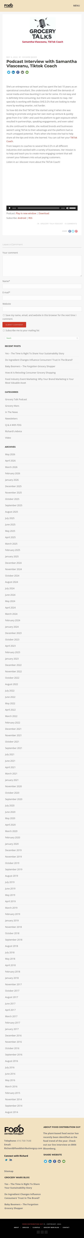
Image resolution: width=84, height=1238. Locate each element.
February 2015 (12, 1092)
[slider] (38, 208)
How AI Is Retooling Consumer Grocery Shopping (30, 372)
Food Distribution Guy (32, 1224)
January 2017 (12, 1029)
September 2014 (13, 1105)
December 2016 (13, 1035)
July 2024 (9, 588)
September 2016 (13, 1054)
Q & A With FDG (13, 424)
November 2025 (13, 492)
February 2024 (12, 620)
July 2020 (9, 805)
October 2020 (12, 792)
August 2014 (11, 1112)
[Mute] (67, 208)
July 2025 (9, 518)
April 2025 (10, 537)
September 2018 (13, 939)
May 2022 (10, 703)
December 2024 (13, 562)
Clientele (36, 1227)
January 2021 (12, 780)
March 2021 (11, 773)
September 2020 (13, 799)
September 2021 (13, 748)
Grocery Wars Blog (51, 1227)
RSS (30, 218)
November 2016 (13, 1041)
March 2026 (11, 467)
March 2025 (11, 543)
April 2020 (10, 824)
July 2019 (9, 882)
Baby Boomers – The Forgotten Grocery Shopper (30, 366)
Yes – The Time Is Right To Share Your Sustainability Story (34, 353)
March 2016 (11, 1086)
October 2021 (12, 741)
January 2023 (12, 658)
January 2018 (12, 977)
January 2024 (12, 626)
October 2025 (12, 499)
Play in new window (26, 213)
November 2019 (13, 856)
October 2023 (12, 639)
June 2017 (10, 1003)
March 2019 (11, 907)
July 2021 (9, 754)
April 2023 (10, 645)
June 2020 (10, 811)
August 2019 (11, 875)
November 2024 (13, 569)
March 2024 (11, 613)
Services (26, 1227)
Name (6, 281)
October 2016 (12, 1048)
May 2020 (10, 818)
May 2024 (10, 601)
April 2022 (10, 709)
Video (8, 437)
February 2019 (12, 914)
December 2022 (13, 665)
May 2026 (10, 454)
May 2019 (10, 894)
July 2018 (9, 952)
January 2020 (12, 843)
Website (6, 303)
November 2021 (13, 735)
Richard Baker (30, 57)
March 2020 (11, 831)
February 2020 (12, 837)
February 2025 (12, 550)
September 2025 (13, 505)
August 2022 (11, 684)
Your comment (10, 252)
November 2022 (13, 671)
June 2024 (10, 594)
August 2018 (11, 945)
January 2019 (12, 920)
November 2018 (13, 926)
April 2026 (10, 460)
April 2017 (10, 1009)
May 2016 (10, 1080)
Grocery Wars (12, 405)
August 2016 (11, 1060)
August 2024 (11, 581)
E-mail (6, 292)
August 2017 (11, 997)
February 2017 (12, 1022)
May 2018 (10, 958)
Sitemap (8, 1171)
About (16, 1227)
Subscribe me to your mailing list (21, 330)
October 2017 (12, 990)
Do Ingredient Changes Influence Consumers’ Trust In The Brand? (39, 359)
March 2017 (11, 1016)
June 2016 (10, 1073)
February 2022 (12, 722)
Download (44, 213)
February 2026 (12, 473)
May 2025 (10, 530)
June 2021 (10, 760)
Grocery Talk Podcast (52, 224)
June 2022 (10, 696)
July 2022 (9, 690)
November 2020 (13, 786)
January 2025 (12, 556)
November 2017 (13, 984)
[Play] (9, 208)
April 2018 (10, 965)
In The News (11, 412)
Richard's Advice (13, 431)
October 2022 (12, 677)
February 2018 (12, 971)
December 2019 (13, 850)
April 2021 (10, 767)
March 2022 (11, 716)
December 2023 (13, 633)
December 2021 (13, 728)
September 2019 (13, 869)
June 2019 (10, 888)
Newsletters (11, 418)
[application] (41, 208)
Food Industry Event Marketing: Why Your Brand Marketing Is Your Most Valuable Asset (39, 381)
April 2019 (10, 901)
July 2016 (9, 1067)
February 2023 (12, 652)
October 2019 (12, 863)
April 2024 (10, 607)
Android (22, 218)
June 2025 (10, 524)
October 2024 (12, 575)
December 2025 (13, 486)
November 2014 (13, 1099)
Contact (66, 1227)
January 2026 (12, 479)
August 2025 (11, 511)
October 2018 (12, 933)
